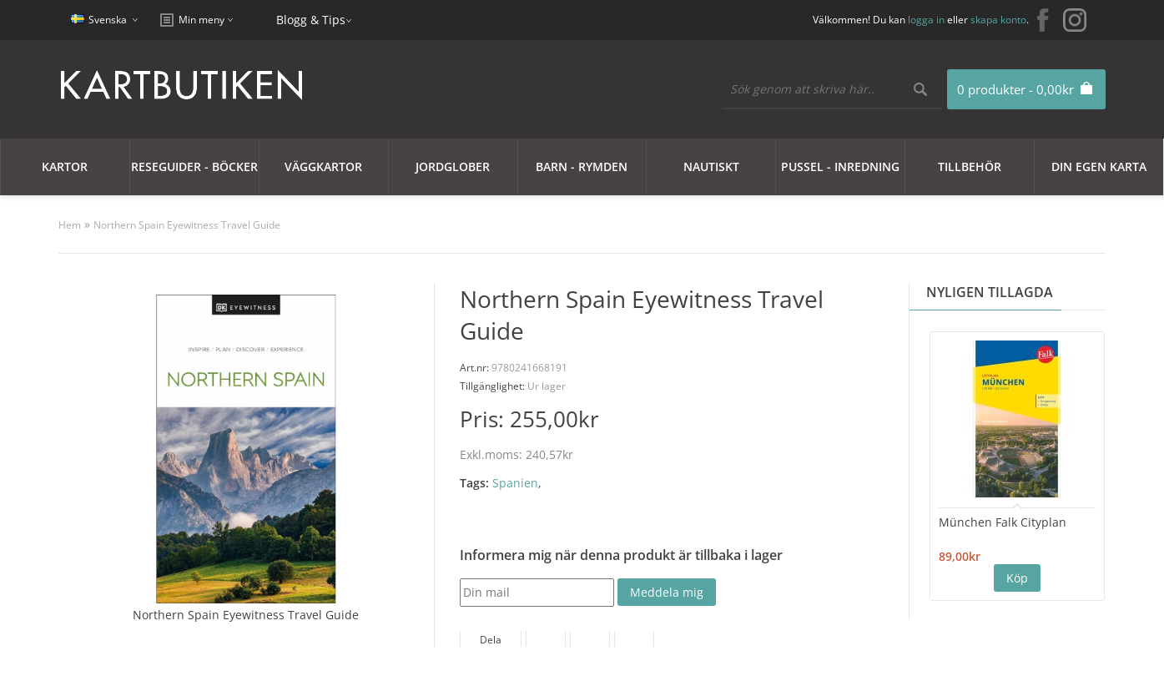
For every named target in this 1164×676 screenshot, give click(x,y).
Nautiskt (711, 166)
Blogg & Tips (310, 20)
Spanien (515, 483)
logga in (926, 20)
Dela (490, 640)
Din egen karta (1098, 166)
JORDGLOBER (453, 166)
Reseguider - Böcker (194, 166)
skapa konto (998, 20)
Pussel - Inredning (840, 166)
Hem (69, 225)
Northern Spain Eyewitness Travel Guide (186, 225)
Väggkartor (323, 166)
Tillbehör (969, 166)
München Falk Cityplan (1002, 522)
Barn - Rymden (581, 166)
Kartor (65, 166)
